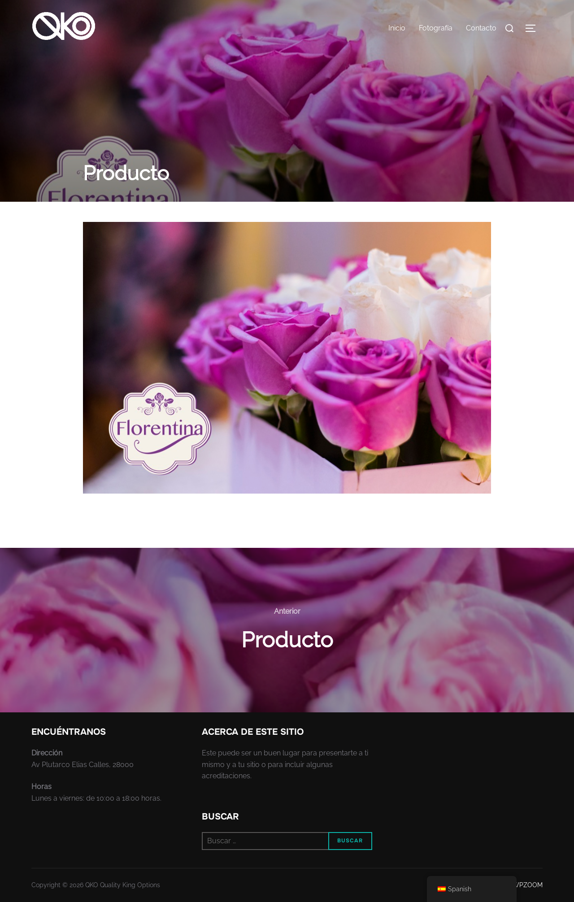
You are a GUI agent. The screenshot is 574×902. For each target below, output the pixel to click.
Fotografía (435, 28)
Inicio (396, 28)
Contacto (481, 28)
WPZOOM (528, 885)
